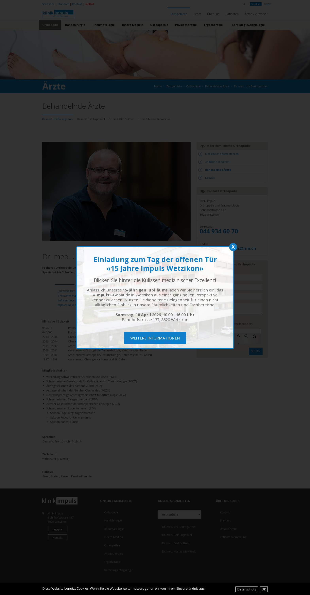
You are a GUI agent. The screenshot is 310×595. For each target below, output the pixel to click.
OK (264, 589)
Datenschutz (246, 589)
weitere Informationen (155, 338)
